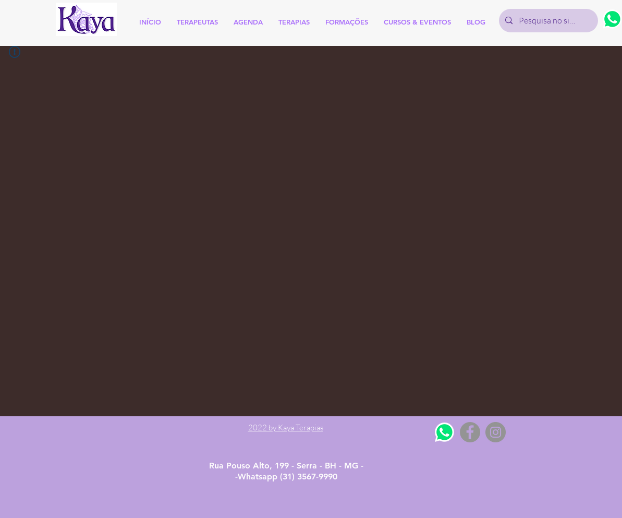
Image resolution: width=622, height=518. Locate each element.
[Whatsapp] (444, 432)
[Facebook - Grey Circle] (470, 432)
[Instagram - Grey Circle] (495, 432)
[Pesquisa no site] (547, 20)
